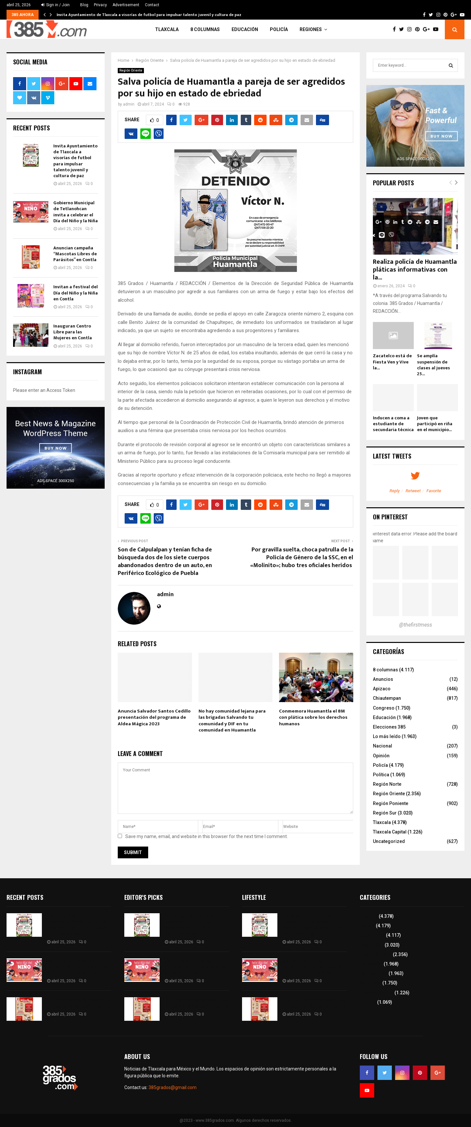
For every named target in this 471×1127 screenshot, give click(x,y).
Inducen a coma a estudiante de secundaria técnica (393, 423)
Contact (152, 5)
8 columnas (205, 29)
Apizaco (382, 688)
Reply (395, 490)
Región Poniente (390, 803)
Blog (84, 5)
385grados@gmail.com (172, 1087)
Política (381, 774)
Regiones (311, 29)
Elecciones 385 (389, 727)
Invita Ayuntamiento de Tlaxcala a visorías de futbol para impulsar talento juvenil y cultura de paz (149, 14)
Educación (245, 29)
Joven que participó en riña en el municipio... (434, 423)
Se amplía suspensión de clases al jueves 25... (433, 364)
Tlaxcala (167, 29)
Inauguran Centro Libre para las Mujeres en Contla (72, 332)
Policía (279, 29)
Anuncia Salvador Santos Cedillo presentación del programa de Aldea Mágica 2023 (154, 717)
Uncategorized (389, 841)
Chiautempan (387, 698)
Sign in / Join (55, 5)
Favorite (434, 490)
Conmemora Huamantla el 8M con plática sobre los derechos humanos (313, 717)
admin (128, 104)
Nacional (382, 746)
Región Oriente (130, 70)
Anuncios (383, 679)
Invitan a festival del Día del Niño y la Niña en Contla (75, 292)
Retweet (413, 490)
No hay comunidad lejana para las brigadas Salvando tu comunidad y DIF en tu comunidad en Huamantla (232, 720)
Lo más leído (387, 736)
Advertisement (126, 5)
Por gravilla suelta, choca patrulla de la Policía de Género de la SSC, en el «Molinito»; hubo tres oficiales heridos (301, 557)
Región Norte (387, 784)
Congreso (383, 708)
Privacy (100, 5)
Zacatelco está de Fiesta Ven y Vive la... (392, 361)
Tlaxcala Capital (390, 831)
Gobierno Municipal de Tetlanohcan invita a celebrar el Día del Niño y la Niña (75, 212)
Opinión (381, 755)
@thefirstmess (415, 625)
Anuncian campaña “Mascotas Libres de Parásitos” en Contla (75, 253)
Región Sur (385, 813)
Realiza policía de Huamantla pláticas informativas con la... (415, 269)
